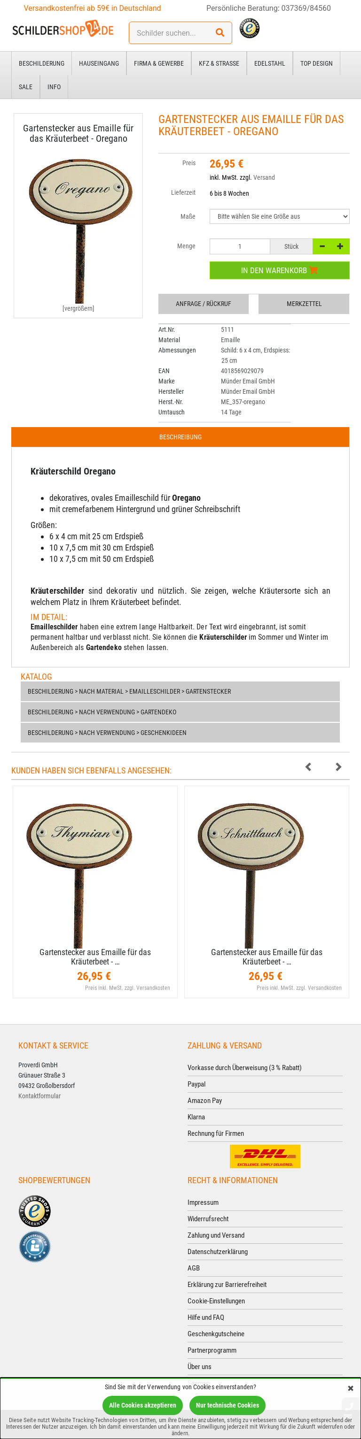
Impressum (203, 1202)
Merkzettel (304, 303)
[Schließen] (351, 1389)
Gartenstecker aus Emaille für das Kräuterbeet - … (95, 956)
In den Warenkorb (279, 270)
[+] (340, 246)
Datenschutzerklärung (218, 1252)
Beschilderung (41, 63)
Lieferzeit (183, 192)
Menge (186, 246)
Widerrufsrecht (208, 1219)
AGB (194, 1268)
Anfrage (203, 303)
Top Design (316, 63)
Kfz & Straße (219, 63)
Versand (264, 177)
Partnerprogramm (212, 1350)
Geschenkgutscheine (216, 1334)
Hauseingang (99, 63)
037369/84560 (306, 8)
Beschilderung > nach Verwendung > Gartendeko (102, 712)
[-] (322, 246)
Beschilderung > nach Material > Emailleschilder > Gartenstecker (129, 691)
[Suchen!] (220, 33)
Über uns (200, 1366)
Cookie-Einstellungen (216, 1301)
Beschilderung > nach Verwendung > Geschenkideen (107, 732)
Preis (189, 163)
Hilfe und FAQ (206, 1317)
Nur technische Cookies (227, 1405)
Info (54, 87)
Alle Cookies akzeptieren (142, 1405)
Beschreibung (180, 437)
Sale (25, 87)
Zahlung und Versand (216, 1235)
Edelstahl (269, 63)
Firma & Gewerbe (159, 63)
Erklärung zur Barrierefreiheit (227, 1284)
